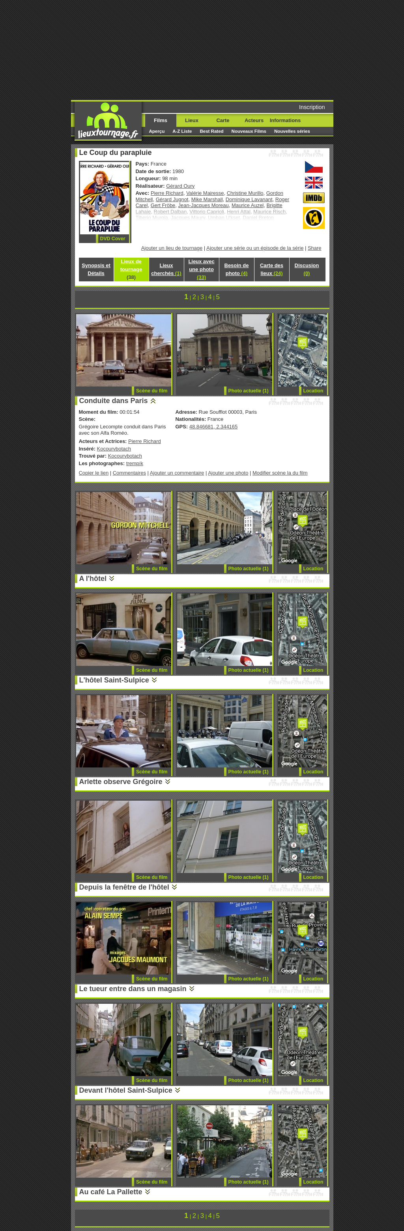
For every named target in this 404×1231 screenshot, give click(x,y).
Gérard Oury (180, 186)
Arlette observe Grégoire (121, 782)
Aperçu (157, 131)
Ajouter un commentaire (177, 473)
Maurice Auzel (248, 205)
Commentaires (129, 473)
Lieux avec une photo (201, 269)
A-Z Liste (182, 131)
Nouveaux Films (249, 131)
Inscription (312, 107)
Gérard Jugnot (172, 199)
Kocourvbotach (114, 449)
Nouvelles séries (292, 131)
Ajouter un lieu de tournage (172, 248)
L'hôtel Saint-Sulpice (114, 680)
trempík (134, 463)
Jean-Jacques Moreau (203, 205)
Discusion (307, 269)
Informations (285, 120)
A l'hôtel (93, 579)
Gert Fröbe (163, 205)
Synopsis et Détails (96, 269)
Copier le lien (94, 473)
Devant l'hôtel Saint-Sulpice (125, 1090)
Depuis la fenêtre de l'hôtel (124, 887)
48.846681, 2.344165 (213, 427)
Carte (222, 120)
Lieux (191, 120)
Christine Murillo (245, 193)
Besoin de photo (236, 269)
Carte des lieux (271, 269)
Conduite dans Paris (113, 401)
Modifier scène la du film (280, 473)
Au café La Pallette (110, 1192)
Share (315, 248)
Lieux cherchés (166, 269)
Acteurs (254, 120)
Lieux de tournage (131, 269)
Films (160, 120)
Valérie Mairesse (205, 193)
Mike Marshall (207, 199)
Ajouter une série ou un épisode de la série (254, 248)
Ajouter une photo (228, 473)
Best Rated (211, 131)
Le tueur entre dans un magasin (133, 989)
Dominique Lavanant (249, 199)
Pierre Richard (167, 193)
